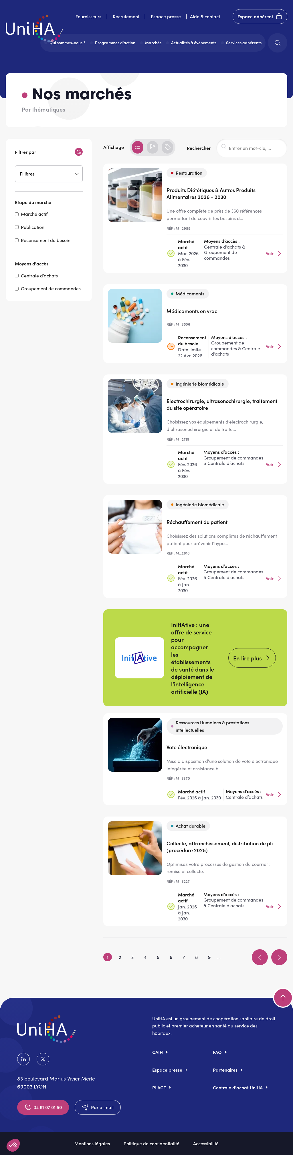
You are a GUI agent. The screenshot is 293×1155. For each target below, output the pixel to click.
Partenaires (225, 1070)
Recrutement (126, 16)
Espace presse (166, 16)
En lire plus (247, 658)
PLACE (159, 1087)
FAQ (217, 1052)
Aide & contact (205, 16)
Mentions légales (92, 1143)
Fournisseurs (88, 16)
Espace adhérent (259, 16)
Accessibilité (206, 1143)
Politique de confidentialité (151, 1143)
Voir (274, 253)
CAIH (157, 1052)
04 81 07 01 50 (43, 1107)
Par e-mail (98, 1107)
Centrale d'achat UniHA (238, 1087)
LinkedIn (23, 1059)
